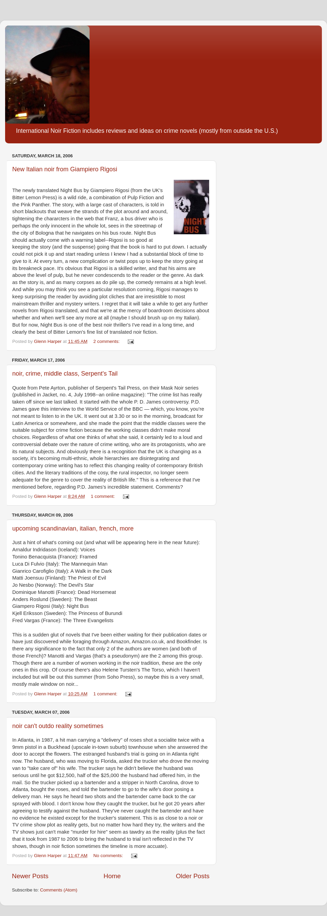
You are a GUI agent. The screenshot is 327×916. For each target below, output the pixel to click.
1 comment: (103, 496)
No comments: (108, 855)
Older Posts (192, 876)
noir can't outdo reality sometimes (58, 726)
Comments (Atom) (59, 890)
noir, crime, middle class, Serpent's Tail (65, 373)
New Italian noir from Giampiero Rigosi (64, 169)
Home (112, 876)
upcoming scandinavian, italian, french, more (73, 528)
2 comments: (107, 341)
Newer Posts (30, 876)
